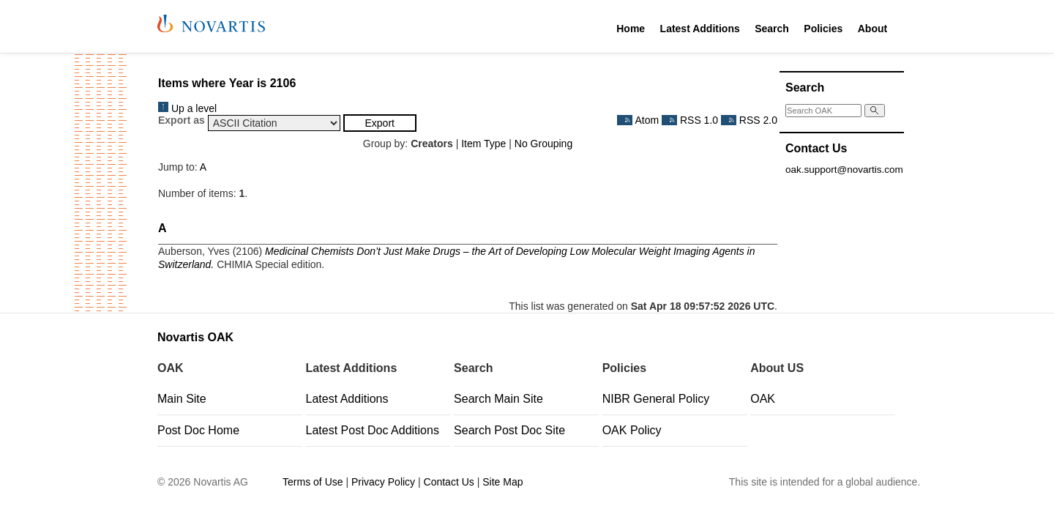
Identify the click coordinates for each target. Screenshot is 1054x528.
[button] (379, 123)
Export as (181, 120)
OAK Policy (632, 430)
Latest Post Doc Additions (372, 430)
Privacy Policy (383, 482)
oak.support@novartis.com (844, 169)
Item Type (483, 143)
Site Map (502, 482)
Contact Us (449, 482)
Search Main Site (498, 399)
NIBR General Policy (656, 399)
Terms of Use (313, 482)
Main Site (181, 399)
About (872, 28)
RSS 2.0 (749, 120)
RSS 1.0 (690, 120)
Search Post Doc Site (509, 430)
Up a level (187, 108)
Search (772, 28)
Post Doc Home (198, 430)
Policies (823, 28)
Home (630, 28)
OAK (762, 399)
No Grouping (543, 143)
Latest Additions (700, 28)
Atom (638, 120)
